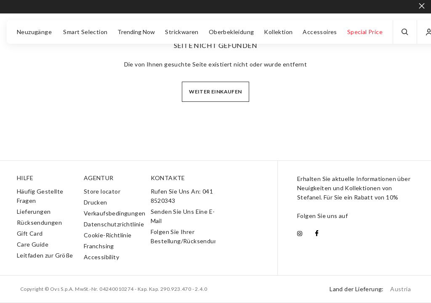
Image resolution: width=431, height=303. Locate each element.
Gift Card (30, 233)
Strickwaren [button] (181, 31)
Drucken (95, 202)
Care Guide (32, 244)
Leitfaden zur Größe (45, 255)
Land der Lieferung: (370, 288)
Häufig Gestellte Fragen (40, 196)
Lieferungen (34, 211)
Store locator (102, 191)
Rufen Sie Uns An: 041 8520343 (182, 196)
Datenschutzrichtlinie (114, 224)
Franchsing (99, 246)
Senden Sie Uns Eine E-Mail (183, 216)
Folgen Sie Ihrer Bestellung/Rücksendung (186, 236)
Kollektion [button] (278, 31)
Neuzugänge (35, 31)
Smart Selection (85, 31)
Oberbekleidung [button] (231, 31)
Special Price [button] (365, 31)
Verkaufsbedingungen (115, 213)
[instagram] (299, 234)
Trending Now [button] (136, 31)
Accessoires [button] (320, 31)
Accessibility (101, 256)
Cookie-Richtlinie (108, 235)
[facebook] (316, 234)
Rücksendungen (39, 222)
